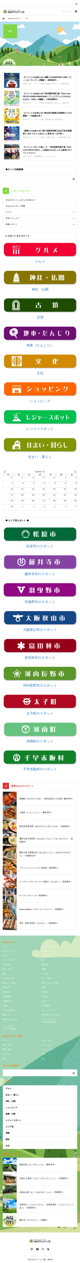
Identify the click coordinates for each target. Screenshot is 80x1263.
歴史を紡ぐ (7, 987)
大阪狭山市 (7, 1001)
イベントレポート (48, 1010)
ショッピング (46, 955)
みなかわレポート (9, 978)
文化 (43, 1059)
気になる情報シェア (10, 1010)
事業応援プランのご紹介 (50, 1015)
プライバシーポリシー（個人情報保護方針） (49, 1020)
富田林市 (44, 997)
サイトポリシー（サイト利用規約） (10, 1027)
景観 (43, 1054)
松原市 (43, 987)
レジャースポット (9, 960)
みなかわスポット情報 (15, 206)
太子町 (43, 1001)
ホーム (5, 946)
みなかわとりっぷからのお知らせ (20, 200)
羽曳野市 (44, 992)
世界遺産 (44, 965)
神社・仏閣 (7, 969)
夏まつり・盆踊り (9, 983)
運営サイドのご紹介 (10, 1019)
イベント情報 (46, 978)
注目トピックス (12, 218)
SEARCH (76, 3)
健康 (4, 974)
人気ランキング (8, 951)
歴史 (4, 1059)
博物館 (43, 969)
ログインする (67, 11)
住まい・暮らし (47, 1040)
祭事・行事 (7, 1049)
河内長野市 (7, 997)
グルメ (5, 955)
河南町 (5, 1006)
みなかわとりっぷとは (49, 946)
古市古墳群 (7, 965)
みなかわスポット (48, 951)
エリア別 (44, 974)
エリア (9, 212)
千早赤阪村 (45, 1006)
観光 (43, 960)
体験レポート (8, 1015)
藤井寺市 (6, 992)
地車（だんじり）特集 (49, 983)
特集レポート (11, 224)
